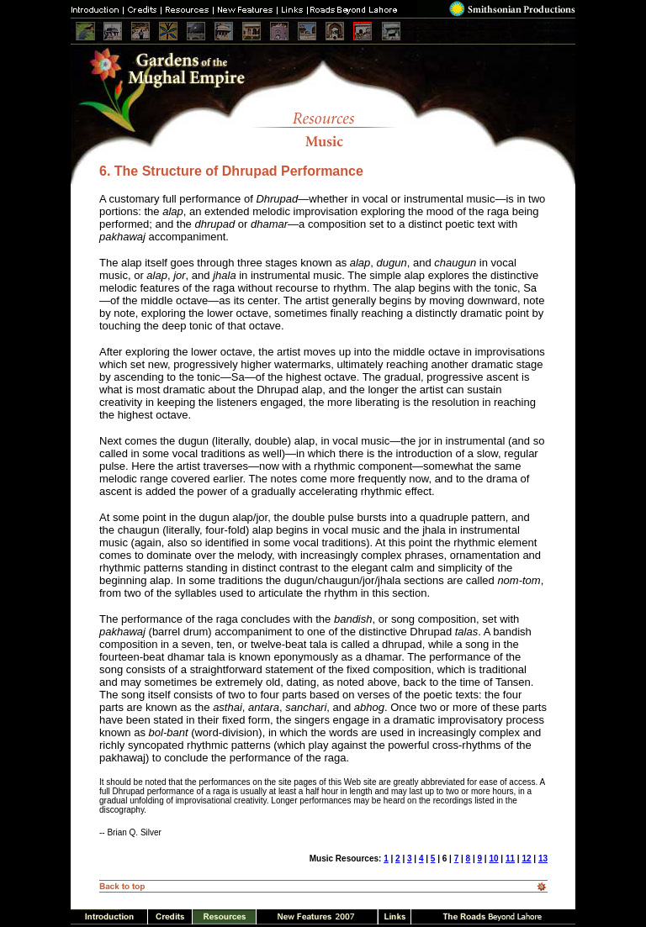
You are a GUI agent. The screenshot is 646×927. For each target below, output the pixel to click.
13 (543, 858)
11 (510, 858)
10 (493, 858)
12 (526, 858)
